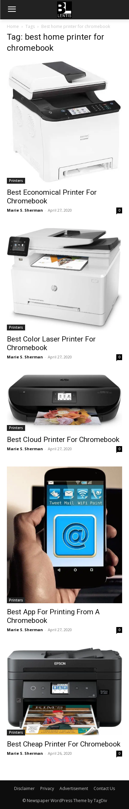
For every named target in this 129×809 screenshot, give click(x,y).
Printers (16, 180)
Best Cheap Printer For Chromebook (63, 744)
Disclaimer (24, 788)
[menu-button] (11, 10)
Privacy (47, 788)
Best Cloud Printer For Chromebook (63, 439)
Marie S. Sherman (25, 210)
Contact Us (104, 788)
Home (13, 26)
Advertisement (74, 788)
